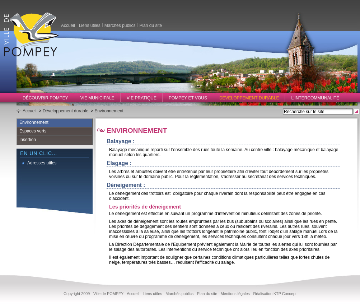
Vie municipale (97, 97)
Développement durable (249, 97)
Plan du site (150, 25)
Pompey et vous (188, 97)
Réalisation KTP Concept (274, 293)
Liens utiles (89, 25)
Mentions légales (235, 293)
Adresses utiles (41, 162)
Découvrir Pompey (45, 97)
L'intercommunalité (315, 97)
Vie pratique (141, 97)
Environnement (108, 110)
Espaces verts (32, 131)
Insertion (27, 139)
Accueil (68, 25)
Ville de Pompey (31, 34)
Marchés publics (120, 25)
